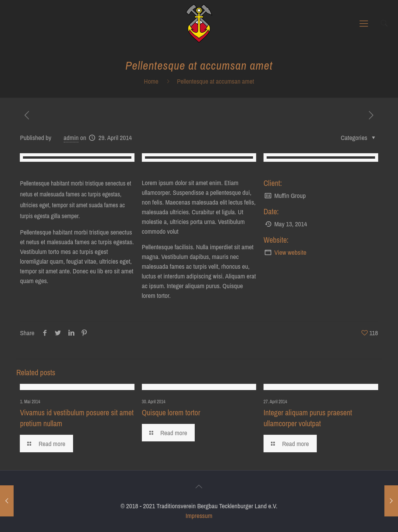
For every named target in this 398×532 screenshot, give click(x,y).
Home (151, 81)
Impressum (199, 515)
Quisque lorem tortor (171, 412)
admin (71, 137)
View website (290, 252)
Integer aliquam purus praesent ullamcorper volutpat (308, 418)
